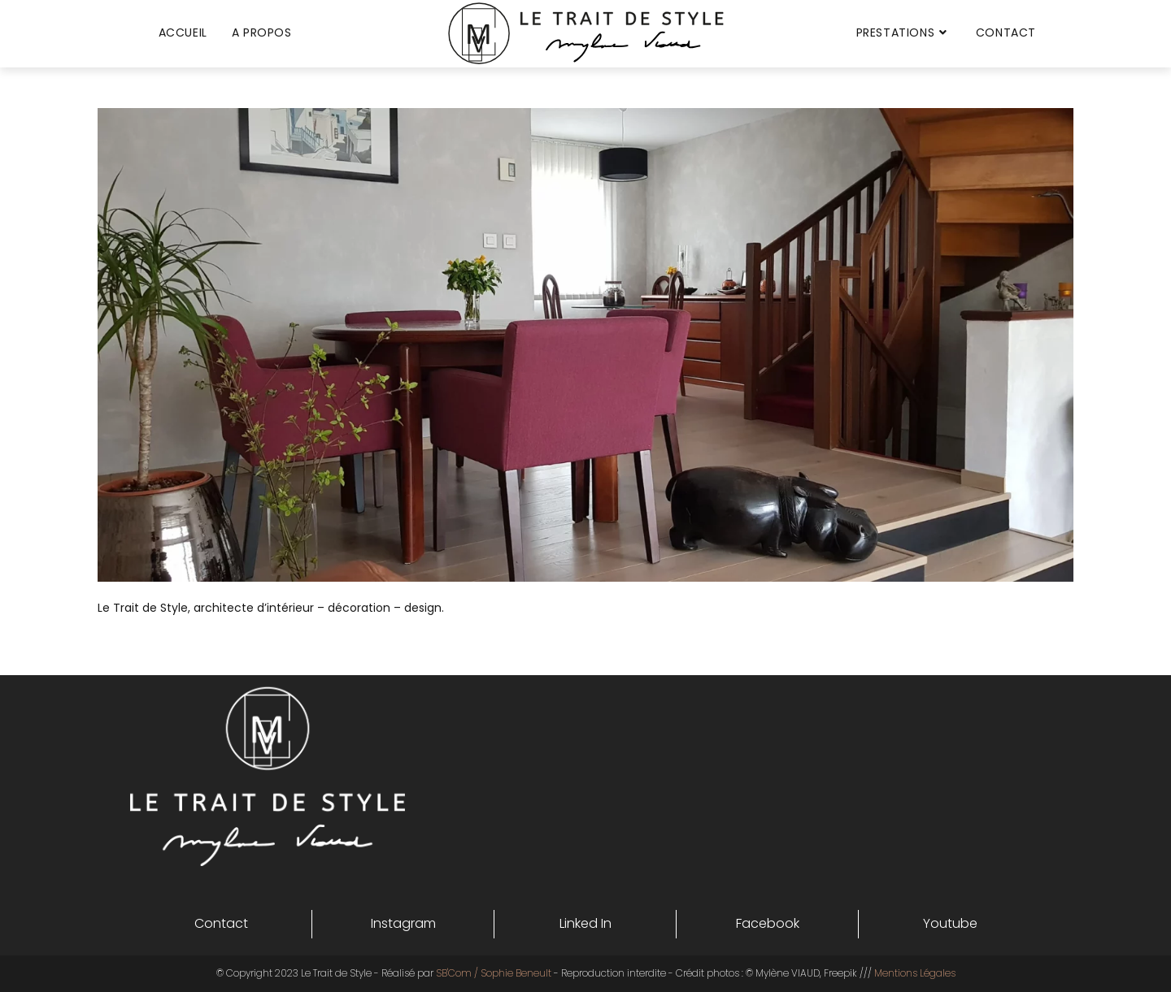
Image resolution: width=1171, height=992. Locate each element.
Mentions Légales (915, 973)
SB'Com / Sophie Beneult (493, 973)
